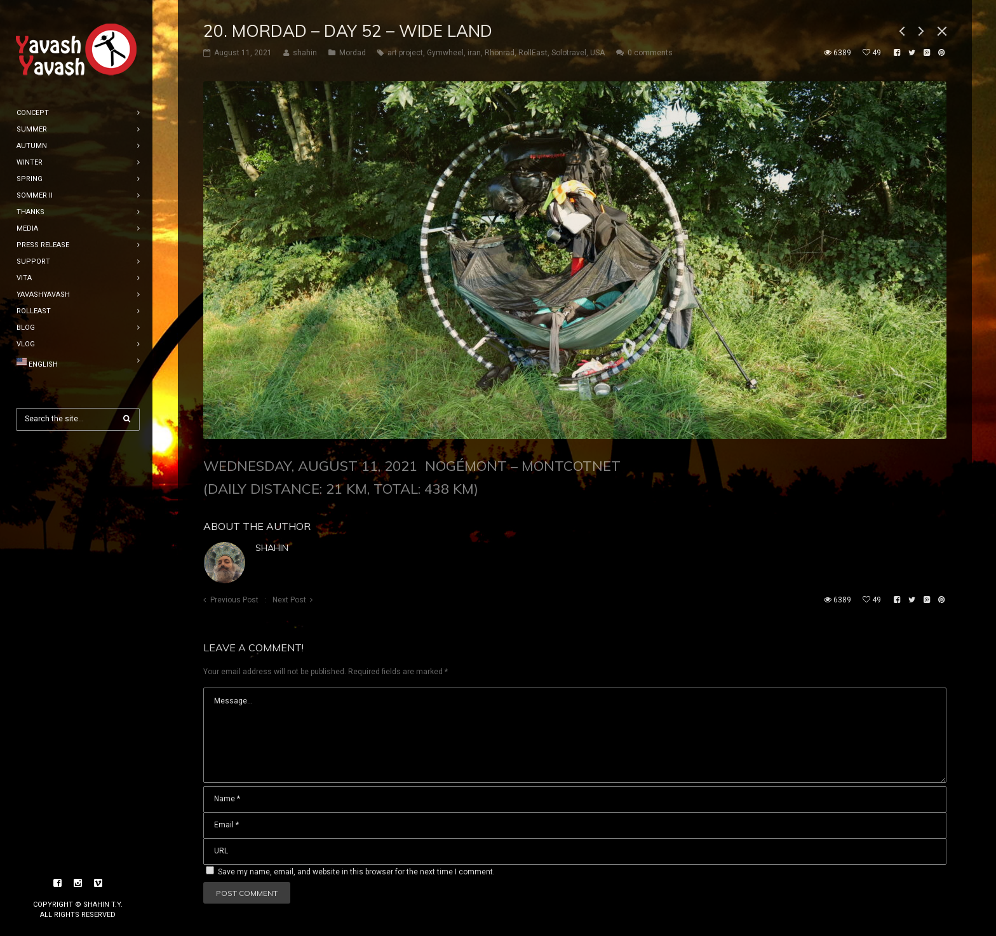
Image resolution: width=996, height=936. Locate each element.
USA (597, 52)
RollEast (533, 52)
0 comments (650, 52)
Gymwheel (445, 52)
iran (474, 52)
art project (405, 52)
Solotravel (568, 52)
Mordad (352, 52)
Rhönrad (500, 52)
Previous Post (234, 599)
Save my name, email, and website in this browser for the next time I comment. (356, 871)
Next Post (289, 599)
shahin (271, 547)
